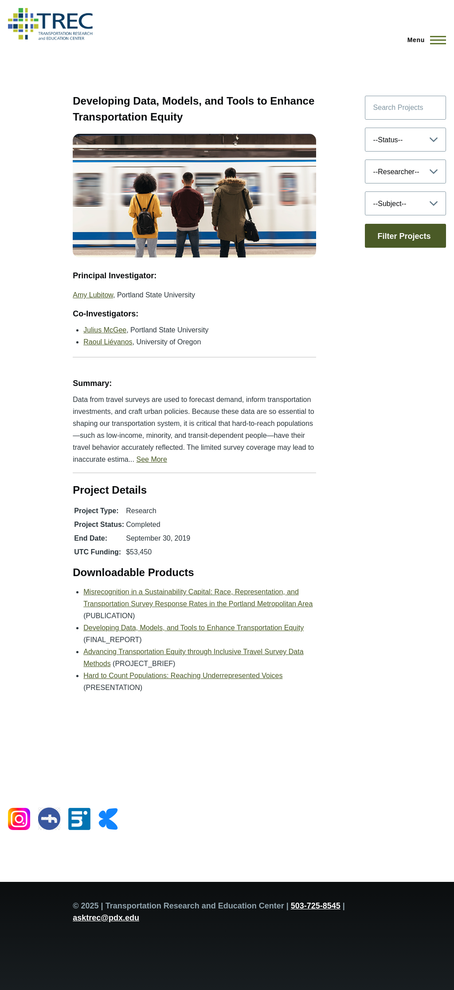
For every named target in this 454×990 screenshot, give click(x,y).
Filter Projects (404, 236)
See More (151, 459)
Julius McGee (104, 330)
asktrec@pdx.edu (106, 917)
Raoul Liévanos (107, 342)
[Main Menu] (424, 40)
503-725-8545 (315, 905)
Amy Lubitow (93, 295)
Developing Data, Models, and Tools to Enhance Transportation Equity (193, 627)
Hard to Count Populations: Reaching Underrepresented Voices (182, 675)
